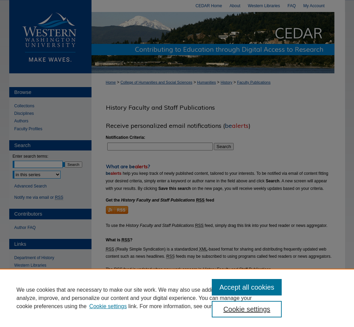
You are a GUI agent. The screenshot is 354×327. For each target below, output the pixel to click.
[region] (177, 298)
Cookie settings (108, 306)
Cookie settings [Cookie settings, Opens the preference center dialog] (246, 309)
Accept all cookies (246, 287)
